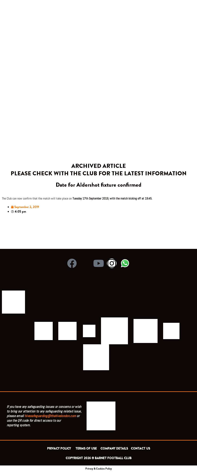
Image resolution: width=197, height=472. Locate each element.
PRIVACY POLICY (60, 448)
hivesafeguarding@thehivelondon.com (50, 416)
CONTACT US (140, 448)
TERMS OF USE (86, 448)
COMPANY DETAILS (114, 448)
